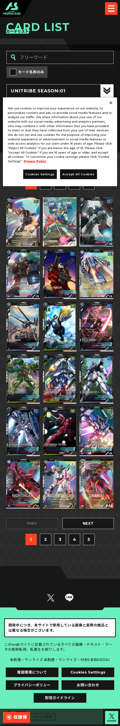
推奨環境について (32, 673)
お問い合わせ (88, 686)
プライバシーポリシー (31, 686)
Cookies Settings (88, 673)
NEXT (88, 524)
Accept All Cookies (78, 174)
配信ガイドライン (60, 699)
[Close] (111, 103)
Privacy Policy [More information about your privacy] (35, 161)
